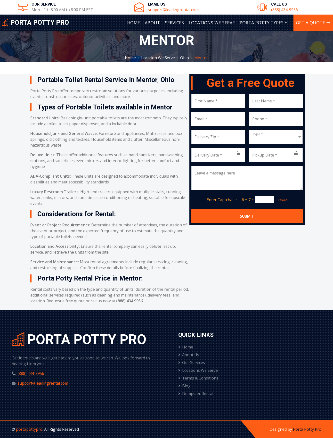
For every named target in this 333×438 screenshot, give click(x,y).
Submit (247, 216)
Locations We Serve (212, 22)
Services (174, 22)
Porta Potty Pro (307, 429)
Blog (184, 385)
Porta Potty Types (262, 22)
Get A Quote (313, 22)
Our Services (191, 362)
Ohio (184, 57)
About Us (188, 354)
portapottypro (29, 429)
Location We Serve (158, 57)
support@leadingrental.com (173, 9)
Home (133, 22)
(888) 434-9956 (284, 9)
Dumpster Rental (195, 393)
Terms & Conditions (198, 378)
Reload (281, 200)
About (152, 22)
